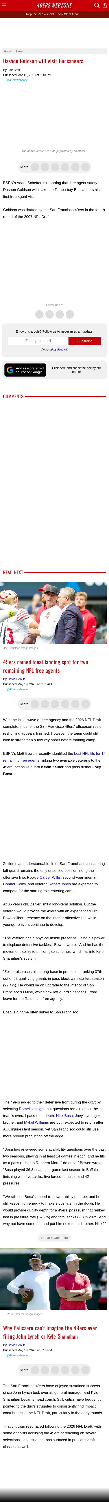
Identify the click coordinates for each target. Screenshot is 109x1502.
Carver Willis (50, 877)
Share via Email (85, 167)
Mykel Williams (36, 1122)
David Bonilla (16, 679)
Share (104, 5)
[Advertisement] (54, 33)
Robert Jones (60, 884)
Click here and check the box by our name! (76, 370)
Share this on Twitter (35, 167)
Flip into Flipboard (65, 167)
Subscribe (85, 341)
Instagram (70, 312)
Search (97, 5)
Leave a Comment (54, 1238)
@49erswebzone (17, 80)
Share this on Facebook (45, 167)
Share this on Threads (55, 167)
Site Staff (13, 70)
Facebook (49, 312)
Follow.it (62, 349)
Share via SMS (75, 167)
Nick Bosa (64, 1116)
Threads (59, 312)
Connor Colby (14, 884)
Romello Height (31, 1109)
